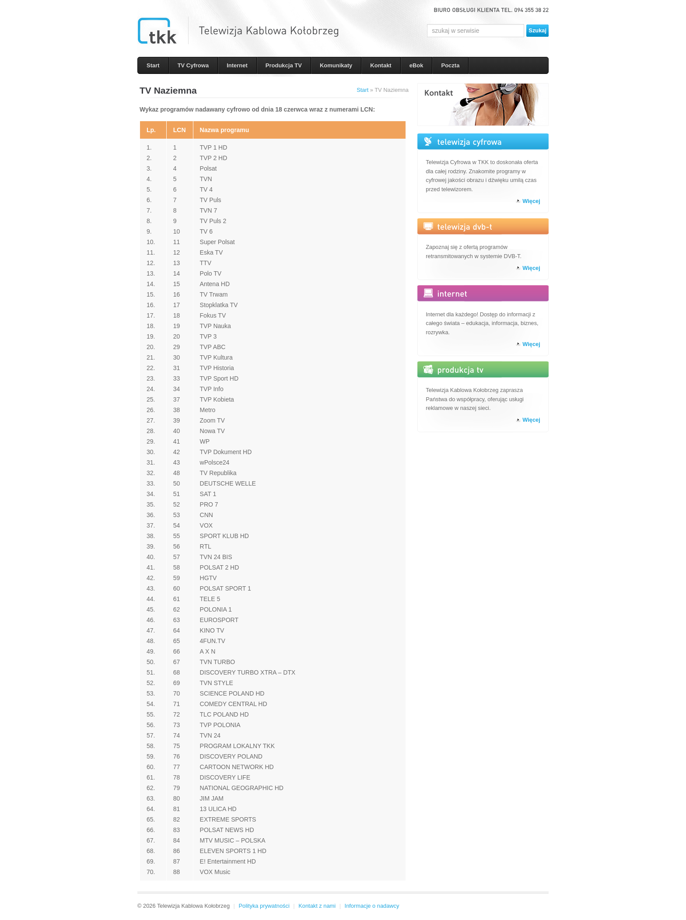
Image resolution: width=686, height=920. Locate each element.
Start (153, 65)
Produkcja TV (284, 65)
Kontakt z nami (317, 906)
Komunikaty (336, 65)
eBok (417, 65)
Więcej (531, 201)
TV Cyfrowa (193, 65)
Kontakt (380, 65)
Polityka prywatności (264, 906)
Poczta (450, 65)
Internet (237, 65)
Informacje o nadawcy (372, 906)
